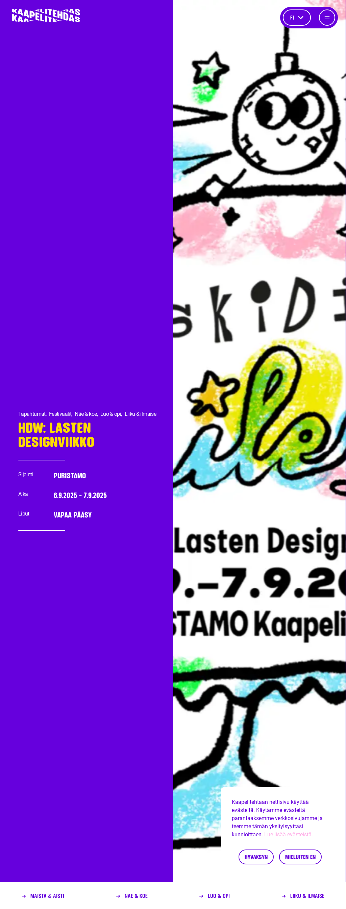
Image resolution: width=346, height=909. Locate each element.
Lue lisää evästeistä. (288, 834)
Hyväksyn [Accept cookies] (256, 857)
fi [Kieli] (296, 17)
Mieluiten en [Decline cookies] (300, 857)
